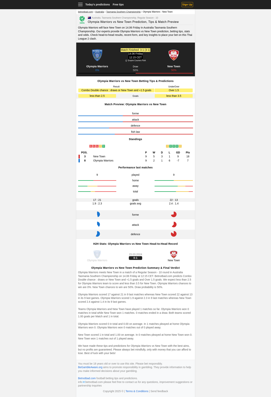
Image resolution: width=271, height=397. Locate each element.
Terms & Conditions (137, 391)
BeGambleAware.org (90, 367)
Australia (99, 12)
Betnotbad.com (163, 276)
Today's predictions (97, 4)
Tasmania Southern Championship (123, 12)
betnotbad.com (85, 12)
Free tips (118, 4)
